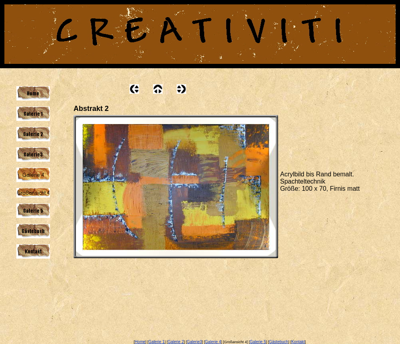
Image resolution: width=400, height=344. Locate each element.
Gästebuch (278, 342)
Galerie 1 (156, 342)
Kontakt (298, 342)
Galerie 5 (258, 342)
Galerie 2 (175, 342)
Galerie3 (194, 342)
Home (140, 342)
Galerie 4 (213, 342)
